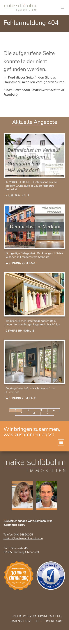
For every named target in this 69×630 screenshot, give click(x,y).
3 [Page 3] (41, 410)
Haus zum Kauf (17, 195)
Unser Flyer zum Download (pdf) (37, 616)
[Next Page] (47, 414)
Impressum (54, 621)
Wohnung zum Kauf (21, 263)
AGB (38, 621)
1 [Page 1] (15, 410)
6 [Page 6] (34, 413)
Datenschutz (21, 621)
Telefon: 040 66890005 (18, 534)
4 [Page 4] (53, 410)
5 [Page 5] (21, 413)
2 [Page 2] (28, 410)
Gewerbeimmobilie (20, 330)
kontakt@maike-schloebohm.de (23, 538)
